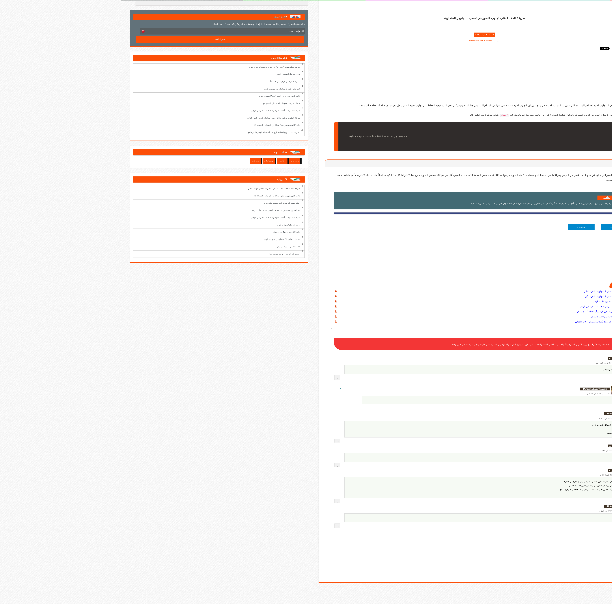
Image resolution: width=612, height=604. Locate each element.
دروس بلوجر (460, 227)
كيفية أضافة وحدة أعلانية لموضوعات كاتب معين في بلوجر (487, 306)
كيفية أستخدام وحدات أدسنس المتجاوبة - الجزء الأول (489, 296)
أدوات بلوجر (134, 161)
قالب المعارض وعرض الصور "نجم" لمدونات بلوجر (158, 96)
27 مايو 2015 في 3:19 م (489, 450)
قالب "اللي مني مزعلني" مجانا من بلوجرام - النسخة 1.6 (156, 125)
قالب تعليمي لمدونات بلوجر (167, 246)
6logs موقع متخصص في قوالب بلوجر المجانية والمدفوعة (155, 210)
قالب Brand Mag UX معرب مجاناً (165, 232)
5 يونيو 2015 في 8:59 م (489, 475)
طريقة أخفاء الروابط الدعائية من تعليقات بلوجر (492, 316)
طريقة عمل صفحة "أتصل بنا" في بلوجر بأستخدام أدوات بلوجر (485, 311)
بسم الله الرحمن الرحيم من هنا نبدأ (164, 81)
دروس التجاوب (495, 227)
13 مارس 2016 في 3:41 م (488, 511)
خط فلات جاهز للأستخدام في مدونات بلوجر (161, 89)
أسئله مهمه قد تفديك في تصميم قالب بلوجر (494, 301)
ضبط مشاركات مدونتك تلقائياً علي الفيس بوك (160, 103)
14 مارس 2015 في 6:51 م (488, 418)
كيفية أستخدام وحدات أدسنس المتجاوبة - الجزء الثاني (489, 291)
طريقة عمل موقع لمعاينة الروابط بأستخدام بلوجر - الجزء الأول (152, 132)
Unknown (491, 413)
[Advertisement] (364, 79)
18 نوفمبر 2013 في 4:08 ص (487, 363)
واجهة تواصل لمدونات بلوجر (167, 74)
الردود (498, 380)
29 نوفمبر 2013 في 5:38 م (477, 393)
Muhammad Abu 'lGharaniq (360, 40)
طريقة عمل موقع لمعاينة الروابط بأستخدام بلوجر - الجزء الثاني (484, 321)
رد (217, 377)
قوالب (161, 161)
